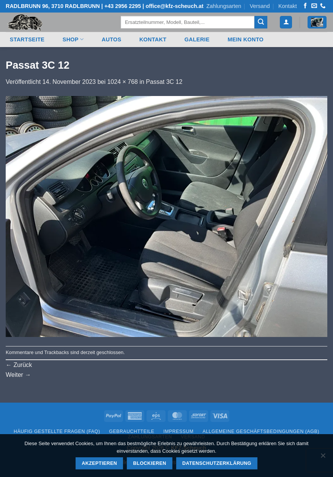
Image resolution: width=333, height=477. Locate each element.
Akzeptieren (99, 463)
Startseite (27, 39)
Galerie (197, 39)
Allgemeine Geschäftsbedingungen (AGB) (260, 431)
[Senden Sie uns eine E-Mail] (314, 6)
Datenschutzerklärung (216, 463)
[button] (286, 22)
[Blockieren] (322, 458)
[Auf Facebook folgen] (305, 6)
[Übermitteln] (260, 22)
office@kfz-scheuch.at (174, 6)
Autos (112, 39)
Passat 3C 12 (164, 82)
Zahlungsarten (223, 6)
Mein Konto (245, 39)
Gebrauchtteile (131, 431)
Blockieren (149, 463)
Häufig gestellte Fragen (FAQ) (57, 431)
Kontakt (287, 6)
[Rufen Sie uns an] (322, 6)
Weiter (18, 375)
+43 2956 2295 (122, 6)
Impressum (178, 431)
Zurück (19, 365)
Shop (73, 39)
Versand (260, 6)
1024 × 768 (122, 82)
